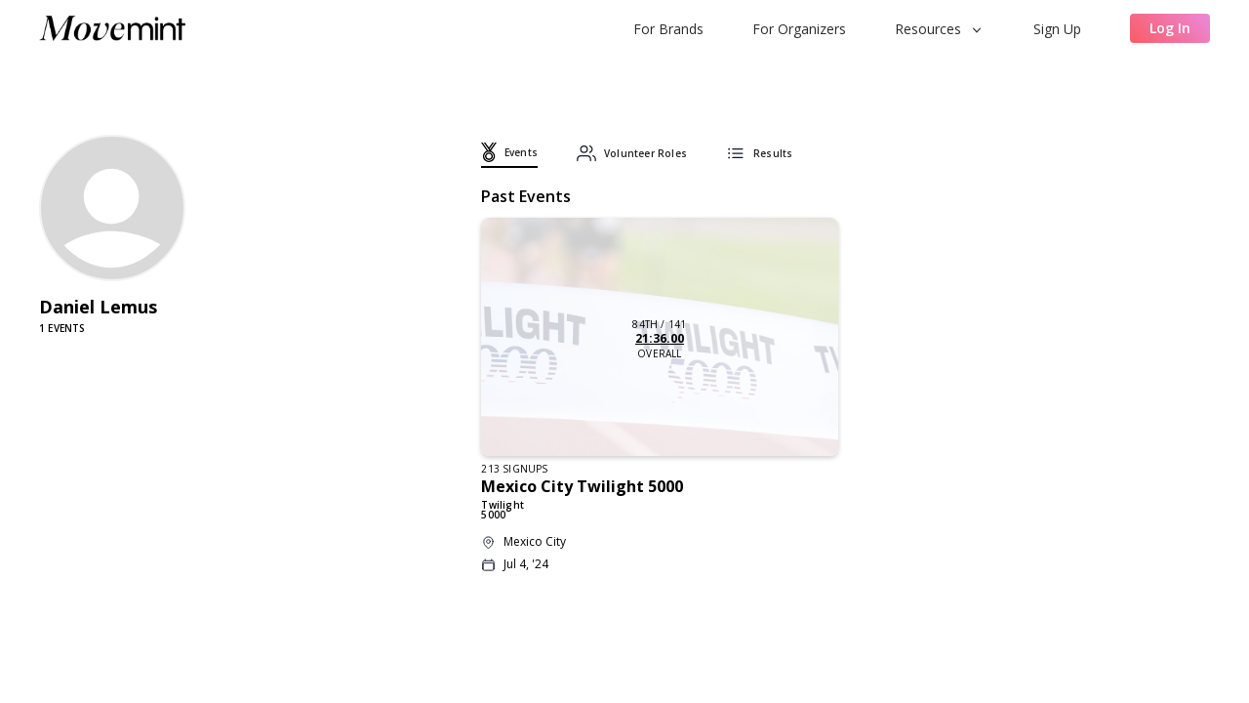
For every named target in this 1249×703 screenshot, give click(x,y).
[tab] (509, 155)
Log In (1169, 28)
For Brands (668, 29)
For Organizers (799, 29)
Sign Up (1057, 29)
